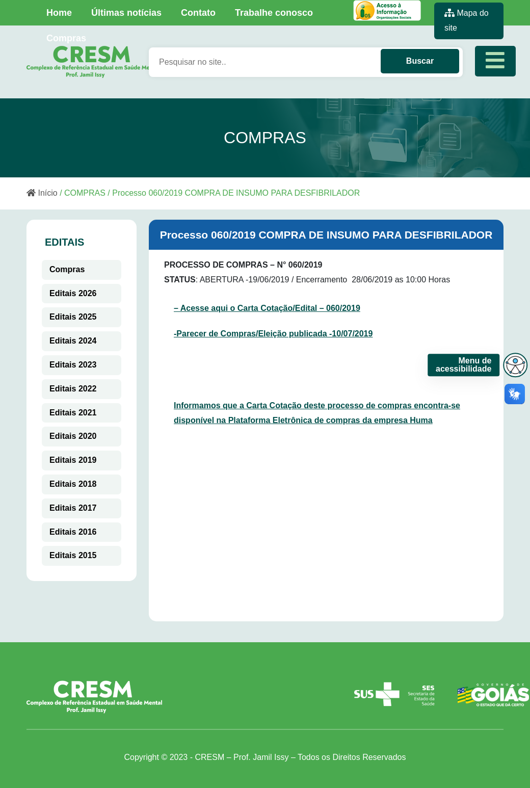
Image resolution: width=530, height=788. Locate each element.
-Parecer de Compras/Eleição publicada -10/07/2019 (273, 333)
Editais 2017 (73, 508)
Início (42, 193)
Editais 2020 (73, 436)
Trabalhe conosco (274, 13)
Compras (66, 38)
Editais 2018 (73, 484)
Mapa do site (466, 20)
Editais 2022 (73, 388)
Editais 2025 (73, 316)
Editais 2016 (73, 532)
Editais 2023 (73, 364)
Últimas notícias (126, 13)
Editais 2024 (73, 340)
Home (59, 13)
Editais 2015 (73, 555)
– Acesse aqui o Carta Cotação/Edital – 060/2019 (267, 308)
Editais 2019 (73, 460)
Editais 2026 (73, 293)
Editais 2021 (73, 412)
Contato (198, 13)
